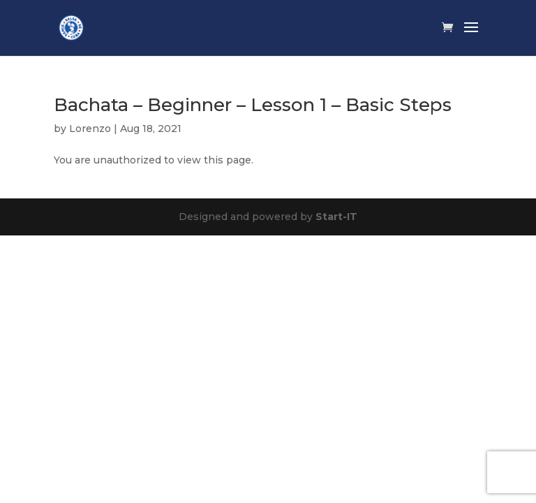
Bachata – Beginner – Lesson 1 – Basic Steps (253, 105)
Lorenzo (90, 128)
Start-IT (336, 216)
